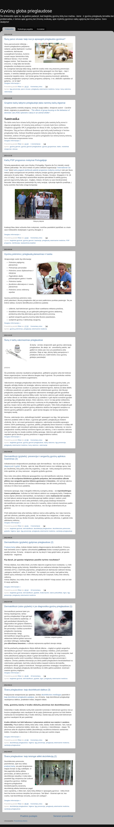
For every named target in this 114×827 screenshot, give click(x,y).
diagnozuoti (8, 466)
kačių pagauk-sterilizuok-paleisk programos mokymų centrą (37, 170)
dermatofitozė (28, 528)
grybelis (7, 531)
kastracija (37, 240)
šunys (57, 89)
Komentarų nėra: (37, 86)
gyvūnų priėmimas (16, 329)
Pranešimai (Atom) (20, 821)
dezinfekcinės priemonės (61, 528)
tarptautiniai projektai (28, 243)
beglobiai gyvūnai (16, 240)
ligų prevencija (15, 89)
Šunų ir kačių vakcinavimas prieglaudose (23, 340)
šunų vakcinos (66, 89)
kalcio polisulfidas (56, 593)
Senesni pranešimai (63, 816)
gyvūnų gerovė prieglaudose (31, 146)
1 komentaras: (36, 144)
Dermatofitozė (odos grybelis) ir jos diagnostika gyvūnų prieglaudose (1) (38, 606)
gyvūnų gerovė (15, 146)
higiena (13, 531)
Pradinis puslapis (28, 816)
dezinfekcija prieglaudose (43, 528)
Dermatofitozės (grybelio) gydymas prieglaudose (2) (28, 542)
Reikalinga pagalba (25, 29)
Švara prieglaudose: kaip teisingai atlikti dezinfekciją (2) (30, 756)
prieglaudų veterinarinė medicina (43, 89)
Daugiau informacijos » (12, 83)
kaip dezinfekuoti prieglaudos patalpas (19, 697)
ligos (18, 531)
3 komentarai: (36, 526)
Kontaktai (40, 29)
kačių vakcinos (49, 442)
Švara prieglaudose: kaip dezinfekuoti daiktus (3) (27, 690)
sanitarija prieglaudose (64, 531)
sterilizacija (16, 243)
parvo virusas (25, 89)
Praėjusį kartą (9, 547)
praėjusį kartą (9, 766)
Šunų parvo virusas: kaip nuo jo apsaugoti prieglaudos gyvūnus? (34, 39)
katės (59, 146)
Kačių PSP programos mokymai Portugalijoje (25, 160)
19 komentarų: (36, 590)
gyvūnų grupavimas (49, 146)
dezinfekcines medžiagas (51, 695)
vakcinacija (8, 92)
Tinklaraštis (9, 29)
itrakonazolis (44, 593)
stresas (15, 149)
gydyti (17, 466)
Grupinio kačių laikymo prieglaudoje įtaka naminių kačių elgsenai (34, 103)
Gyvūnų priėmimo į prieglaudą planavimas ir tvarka (28, 254)
